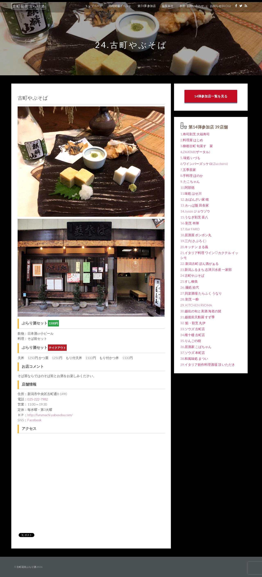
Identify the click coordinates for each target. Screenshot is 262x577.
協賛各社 (167, 6)
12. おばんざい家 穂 (194, 199)
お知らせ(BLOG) (220, 6)
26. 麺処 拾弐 (189, 287)
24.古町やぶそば (192, 275)
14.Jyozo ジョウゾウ (195, 211)
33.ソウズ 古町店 (192, 329)
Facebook (34, 420)
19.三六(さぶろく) (193, 241)
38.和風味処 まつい (194, 358)
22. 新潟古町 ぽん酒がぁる (199, 263)
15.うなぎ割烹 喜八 (194, 217)
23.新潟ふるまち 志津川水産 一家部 (206, 269)
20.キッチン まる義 (194, 247)
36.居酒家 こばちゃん (195, 347)
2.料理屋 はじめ (191, 140)
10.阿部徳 (187, 187)
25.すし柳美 (189, 281)
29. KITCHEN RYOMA (196, 305)
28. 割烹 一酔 (189, 299)
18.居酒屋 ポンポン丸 (195, 235)
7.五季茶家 (188, 170)
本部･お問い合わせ (192, 6)
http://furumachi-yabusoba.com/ (50, 415)
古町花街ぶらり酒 (28, 6)
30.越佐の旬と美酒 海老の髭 (200, 311)
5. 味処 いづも (190, 158)
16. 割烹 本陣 (189, 223)
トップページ (93, 6)
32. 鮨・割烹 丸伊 (193, 323)
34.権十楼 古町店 (192, 335)
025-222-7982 (37, 399)
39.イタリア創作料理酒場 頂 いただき (207, 364)
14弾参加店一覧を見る (210, 96)
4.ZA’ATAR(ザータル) (195, 152)
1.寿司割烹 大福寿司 (195, 134)
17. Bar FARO (190, 229)
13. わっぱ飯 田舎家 (194, 205)
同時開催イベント (119, 6)
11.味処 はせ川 (191, 193)
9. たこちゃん (190, 181)
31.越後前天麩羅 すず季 (197, 317)
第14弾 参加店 (147, 6)
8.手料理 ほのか (191, 175)
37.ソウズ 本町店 (192, 353)
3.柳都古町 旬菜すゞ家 (196, 146)
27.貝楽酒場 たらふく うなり (201, 293)
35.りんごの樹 (190, 341)
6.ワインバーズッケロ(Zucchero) (204, 164)
